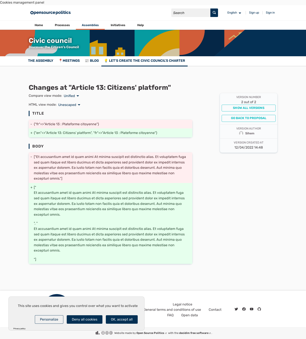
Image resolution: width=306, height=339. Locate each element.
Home (39, 25)
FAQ (170, 315)
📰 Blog (92, 61)
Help (140, 25)
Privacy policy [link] (19, 329)
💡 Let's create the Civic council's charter (144, 61)
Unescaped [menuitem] (67, 105)
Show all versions (248, 108)
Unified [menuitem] (69, 96)
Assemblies (90, 25)
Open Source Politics (151, 333)
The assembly (40, 61)
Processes (62, 25)
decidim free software (195, 333)
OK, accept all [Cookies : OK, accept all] (122, 319)
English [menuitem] (232, 12)
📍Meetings (69, 61)
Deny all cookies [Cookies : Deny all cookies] (84, 319)
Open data (189, 315)
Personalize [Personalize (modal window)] (49, 319)
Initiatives (118, 25)
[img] (236, 309)
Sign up (254, 12)
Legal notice (182, 304)
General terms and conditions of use (172, 310)
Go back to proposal (248, 118)
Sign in (270, 12)
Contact (215, 310)
